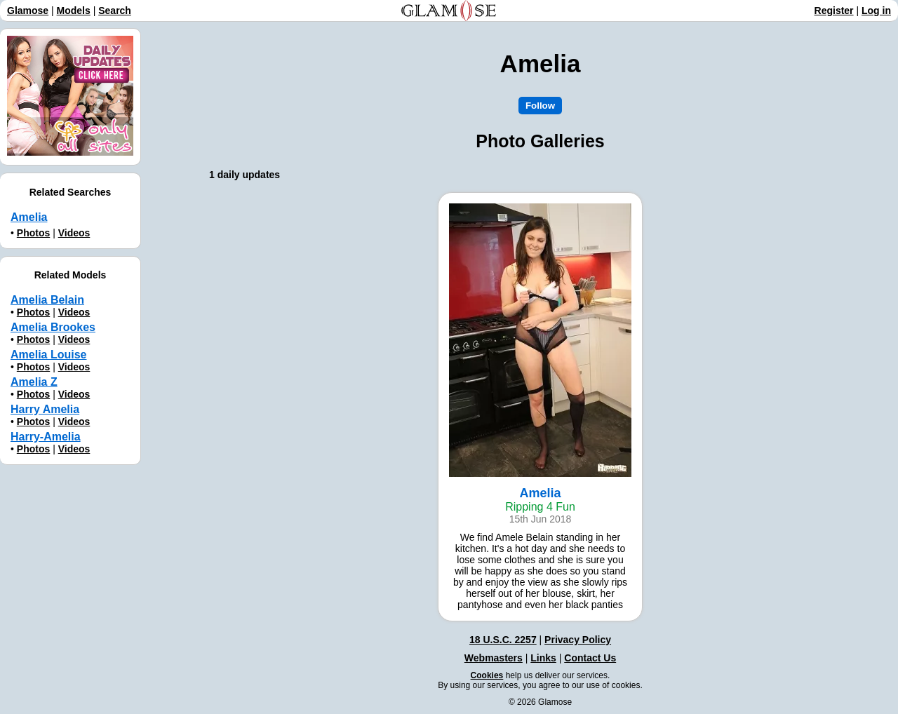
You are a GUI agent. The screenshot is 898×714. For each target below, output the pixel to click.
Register (834, 10)
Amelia (29, 217)
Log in (876, 10)
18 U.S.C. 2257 (503, 639)
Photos (33, 232)
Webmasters (493, 658)
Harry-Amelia (46, 437)
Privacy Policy (577, 639)
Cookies (487, 675)
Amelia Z (34, 382)
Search (114, 10)
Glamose (27, 10)
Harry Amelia (45, 409)
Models (74, 10)
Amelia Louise (48, 355)
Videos (74, 232)
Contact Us (590, 658)
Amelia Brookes (53, 327)
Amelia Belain (47, 300)
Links (543, 658)
